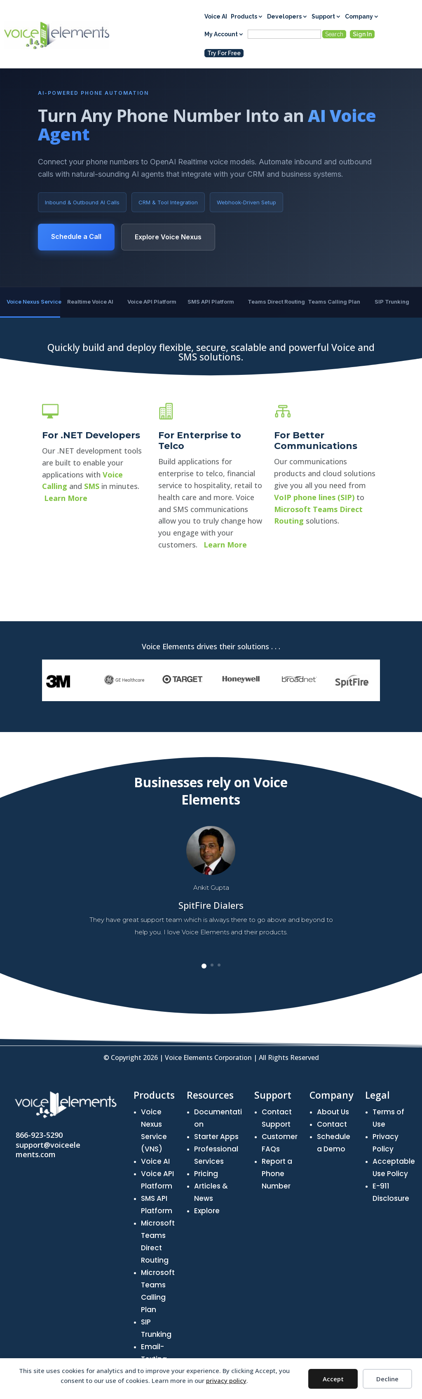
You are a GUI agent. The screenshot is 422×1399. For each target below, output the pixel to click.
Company (359, 17)
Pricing (206, 1174)
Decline (387, 1379)
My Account (221, 34)
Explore (207, 1211)
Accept (333, 1379)
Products (244, 17)
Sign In (362, 34)
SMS (91, 584)
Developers (284, 17)
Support (323, 17)
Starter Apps (216, 1137)
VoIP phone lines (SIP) (314, 616)
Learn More (65, 595)
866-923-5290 (39, 1135)
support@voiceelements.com (48, 1149)
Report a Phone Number (277, 1173)
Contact (332, 1124)
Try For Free (224, 53)
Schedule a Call (76, 236)
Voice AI (215, 17)
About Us (333, 1112)
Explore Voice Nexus (168, 237)
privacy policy (226, 1380)
